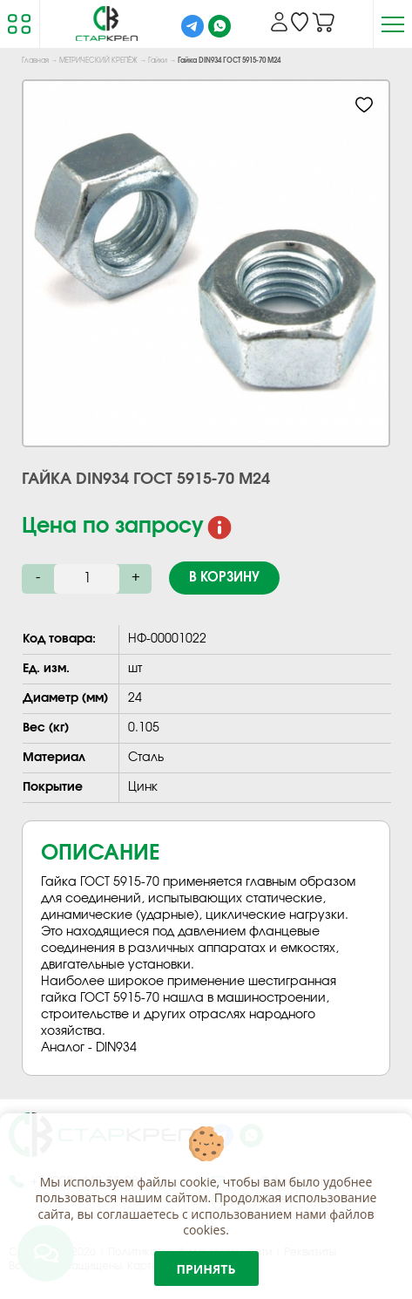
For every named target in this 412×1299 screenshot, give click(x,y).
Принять (206, 1269)
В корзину (224, 577)
